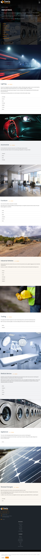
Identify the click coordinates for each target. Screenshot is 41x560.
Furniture (4, 27)
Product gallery (20, 531)
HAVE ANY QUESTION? (7, 42)
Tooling (4, 32)
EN (39, 0)
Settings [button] (3, 557)
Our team (20, 537)
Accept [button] (7, 557)
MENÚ (39, 2)
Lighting (4, 23)
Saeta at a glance (20, 539)
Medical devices (5, 34)
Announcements (20, 546)
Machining (20, 528)
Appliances (5, 36)
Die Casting (20, 526)
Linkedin (3, 519)
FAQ (20, 543)
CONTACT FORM (4, 512)
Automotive (5, 25)
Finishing (20, 529)
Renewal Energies (6, 38)
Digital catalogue (20, 540)
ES (38, 0)
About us (20, 536)
